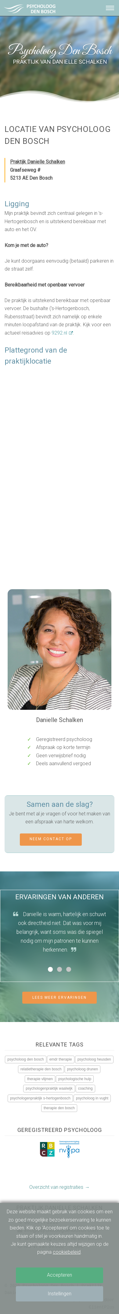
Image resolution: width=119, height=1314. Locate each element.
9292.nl (59, 333)
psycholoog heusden (94, 1059)
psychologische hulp (74, 1079)
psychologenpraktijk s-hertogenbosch (40, 1098)
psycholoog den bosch (25, 1059)
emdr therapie (60, 1059)
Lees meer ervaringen (59, 997)
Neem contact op (51, 839)
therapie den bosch (59, 1108)
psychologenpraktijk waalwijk (49, 1088)
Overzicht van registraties (56, 1187)
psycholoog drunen (82, 1069)
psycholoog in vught (92, 1098)
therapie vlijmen (40, 1079)
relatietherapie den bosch (41, 1069)
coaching (85, 1088)
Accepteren (59, 1275)
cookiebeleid (67, 1252)
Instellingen (59, 1294)
